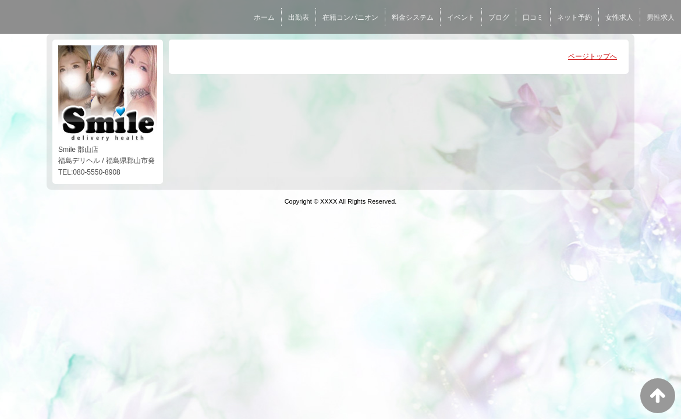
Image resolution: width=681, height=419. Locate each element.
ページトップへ (592, 56)
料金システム (413, 17)
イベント (461, 17)
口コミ (533, 17)
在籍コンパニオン (350, 17)
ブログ (498, 17)
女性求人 (619, 17)
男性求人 (661, 17)
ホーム (264, 17)
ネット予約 (574, 17)
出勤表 (298, 17)
